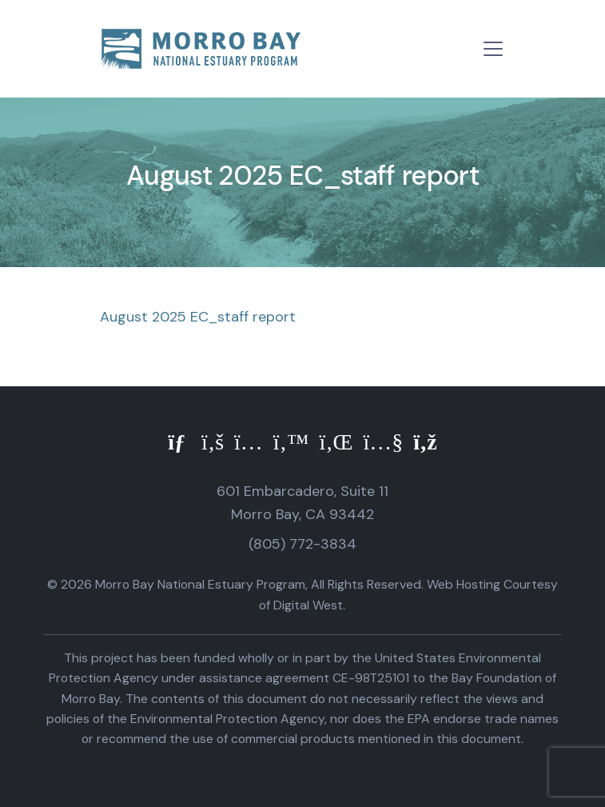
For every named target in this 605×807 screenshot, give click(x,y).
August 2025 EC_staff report (198, 316)
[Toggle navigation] (493, 49)
